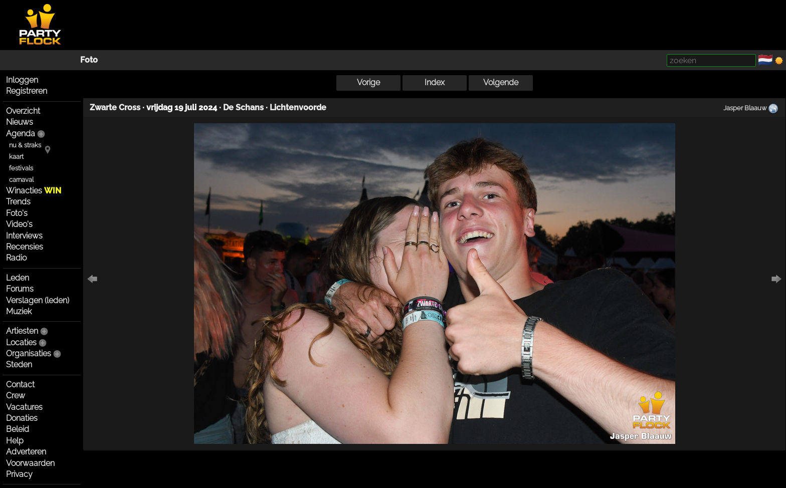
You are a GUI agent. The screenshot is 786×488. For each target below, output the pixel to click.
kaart (16, 156)
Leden (17, 278)
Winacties (33, 190)
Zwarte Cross (115, 107)
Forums (20, 289)
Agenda (20, 133)
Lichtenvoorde (298, 107)
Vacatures (24, 407)
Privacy (19, 474)
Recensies (24, 247)
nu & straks (25, 145)
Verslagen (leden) (37, 300)
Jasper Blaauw (744, 108)
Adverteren (26, 451)
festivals (21, 168)
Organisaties (28, 353)
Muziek (19, 311)
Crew (15, 395)
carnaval (21, 179)
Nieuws (19, 122)
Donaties (22, 418)
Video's (19, 224)
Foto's (17, 213)
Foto (89, 60)
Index (435, 82)
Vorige (368, 82)
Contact (20, 384)
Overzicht (23, 111)
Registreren (26, 91)
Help (15, 440)
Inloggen (22, 80)
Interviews (24, 235)
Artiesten (22, 331)
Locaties (21, 342)
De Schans (243, 107)
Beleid (17, 429)
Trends (18, 201)
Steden (19, 364)
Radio (16, 258)
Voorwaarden (30, 463)
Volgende (500, 82)
